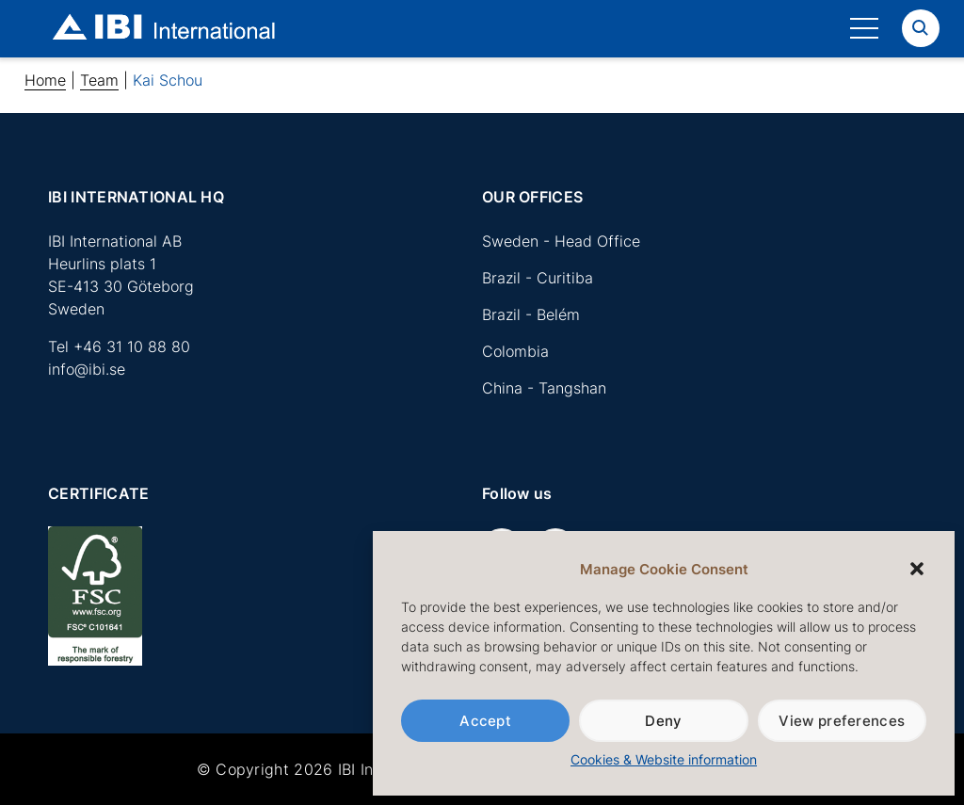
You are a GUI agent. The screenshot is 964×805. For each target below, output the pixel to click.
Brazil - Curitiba (537, 277)
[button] (917, 568)
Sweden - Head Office (561, 241)
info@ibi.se (86, 369)
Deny (663, 721)
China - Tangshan (544, 387)
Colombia (515, 351)
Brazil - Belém (531, 314)
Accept (485, 721)
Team (99, 80)
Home (45, 80)
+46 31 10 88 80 (131, 346)
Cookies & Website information (663, 759)
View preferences (842, 721)
